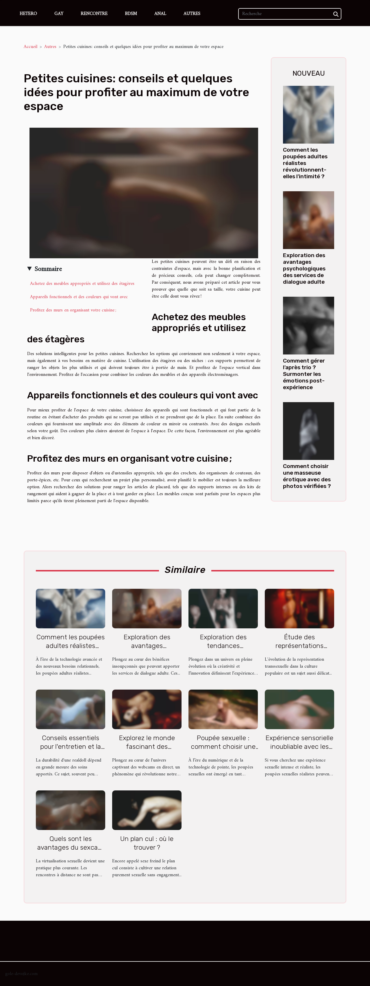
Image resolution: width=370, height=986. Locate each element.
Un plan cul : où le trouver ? (146, 843)
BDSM (131, 14)
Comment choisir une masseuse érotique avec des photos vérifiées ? (307, 476)
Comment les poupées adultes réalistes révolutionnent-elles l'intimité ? (305, 163)
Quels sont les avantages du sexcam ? (70, 847)
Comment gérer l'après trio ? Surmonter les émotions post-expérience (304, 374)
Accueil (30, 47)
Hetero (28, 14)
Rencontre (94, 14)
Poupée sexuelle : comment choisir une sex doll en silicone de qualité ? (223, 751)
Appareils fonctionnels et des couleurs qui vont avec (79, 297)
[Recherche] (289, 14)
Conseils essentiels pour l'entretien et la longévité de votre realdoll (70, 751)
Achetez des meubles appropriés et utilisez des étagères (82, 284)
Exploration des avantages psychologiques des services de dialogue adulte (304, 268)
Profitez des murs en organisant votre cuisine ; (73, 310)
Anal (160, 14)
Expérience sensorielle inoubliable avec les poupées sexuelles (299, 746)
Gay (58, 14)
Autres (192, 14)
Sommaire (48, 269)
